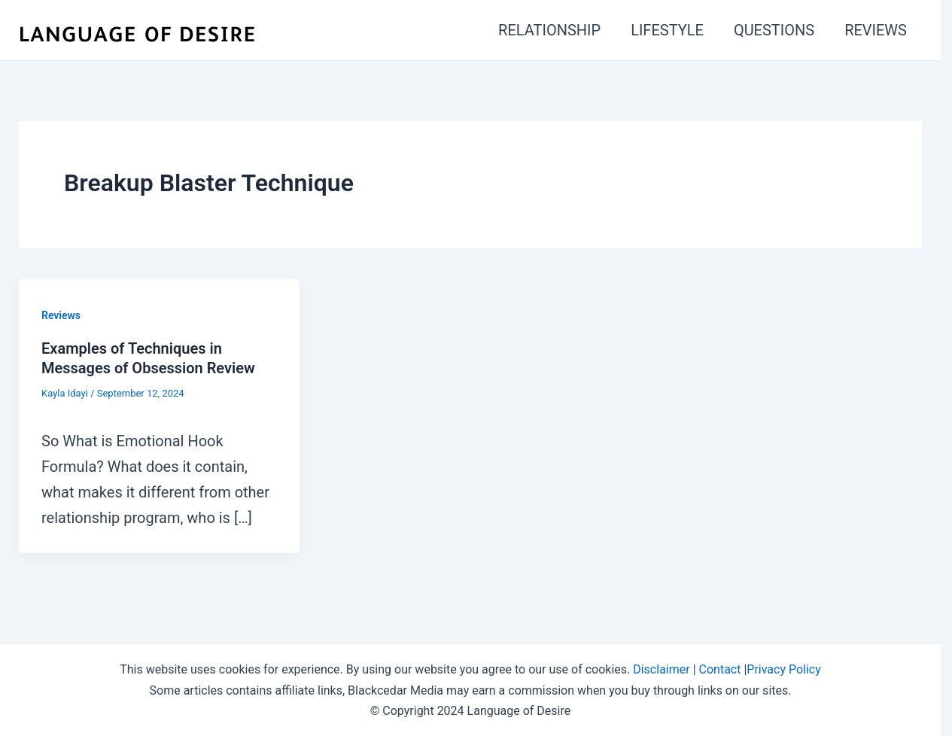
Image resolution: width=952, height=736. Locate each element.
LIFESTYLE (667, 30)
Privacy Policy (784, 669)
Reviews (61, 315)
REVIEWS (875, 30)
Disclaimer (661, 669)
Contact (720, 669)
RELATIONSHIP (549, 30)
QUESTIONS (774, 30)
